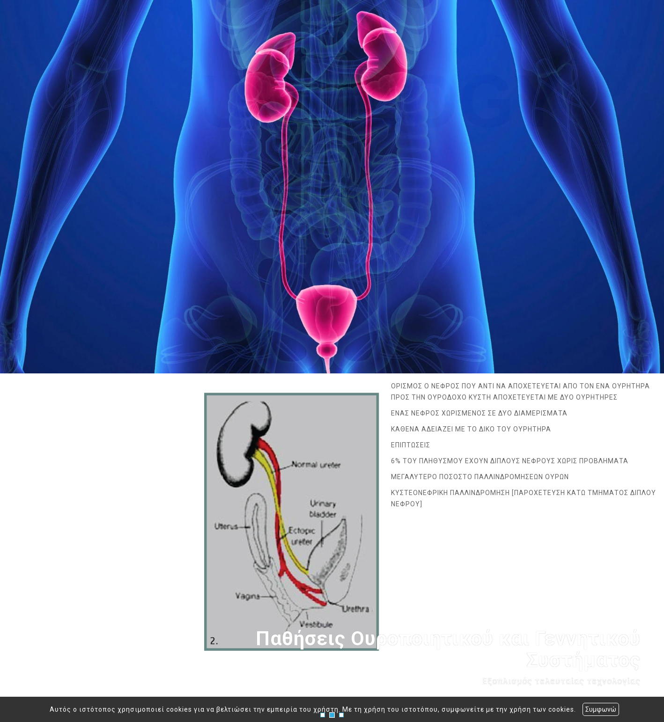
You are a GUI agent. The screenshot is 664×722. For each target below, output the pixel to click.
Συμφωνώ (600, 709)
